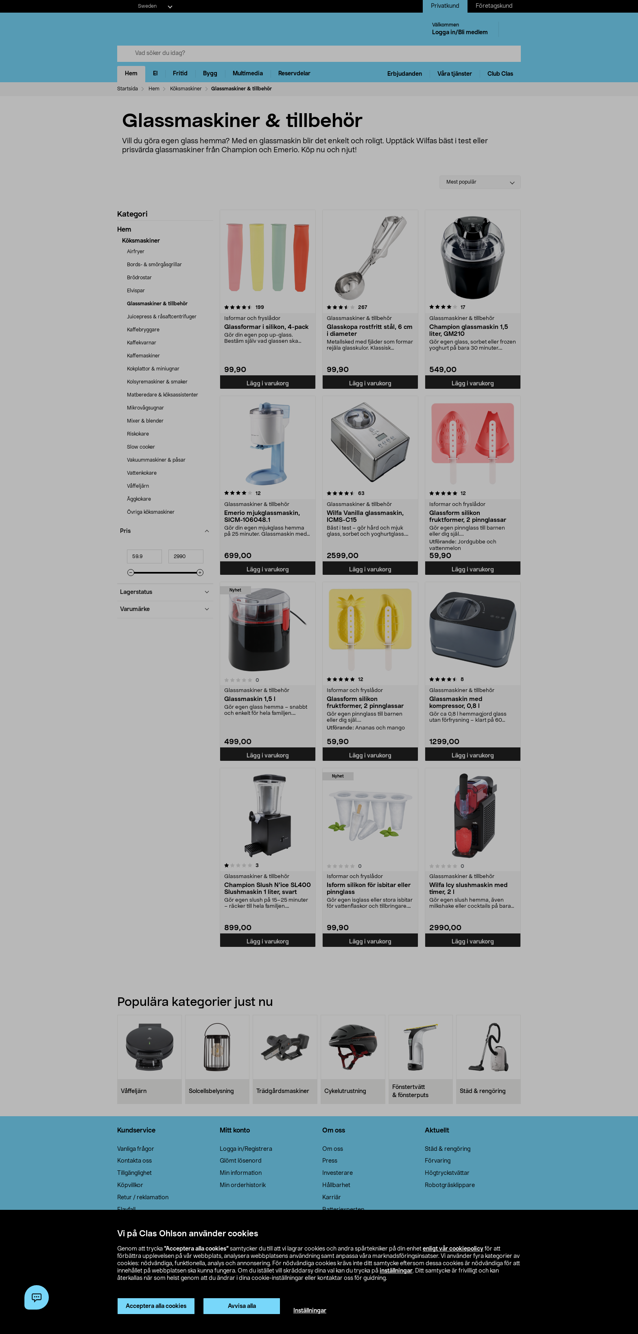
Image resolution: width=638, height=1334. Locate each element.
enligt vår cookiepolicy (453, 1249)
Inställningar (309, 1311)
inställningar (396, 1271)
